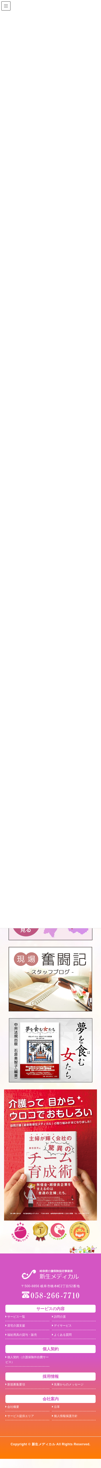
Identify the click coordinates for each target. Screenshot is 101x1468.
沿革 (56, 1414)
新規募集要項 (17, 1391)
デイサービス (63, 1328)
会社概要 (13, 1414)
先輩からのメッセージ (70, 1391)
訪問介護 (60, 1317)
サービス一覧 (17, 1317)
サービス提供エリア (22, 1424)
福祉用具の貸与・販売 (24, 1338)
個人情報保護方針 (67, 1424)
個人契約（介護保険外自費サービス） (25, 1364)
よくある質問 (63, 1338)
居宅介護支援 (17, 1328)
